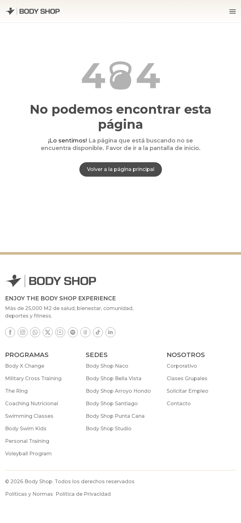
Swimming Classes (29, 416)
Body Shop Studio (108, 429)
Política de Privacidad (83, 494)
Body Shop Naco (107, 366)
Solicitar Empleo (187, 391)
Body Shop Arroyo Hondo (118, 391)
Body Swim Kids (25, 429)
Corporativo (182, 366)
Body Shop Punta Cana (115, 416)
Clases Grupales (187, 378)
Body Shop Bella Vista (114, 378)
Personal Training (27, 441)
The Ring (16, 391)
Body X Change (24, 366)
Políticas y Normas (29, 494)
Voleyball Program (28, 454)
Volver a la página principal (120, 169)
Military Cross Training (33, 378)
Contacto (179, 403)
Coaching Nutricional (31, 403)
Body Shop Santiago (112, 403)
